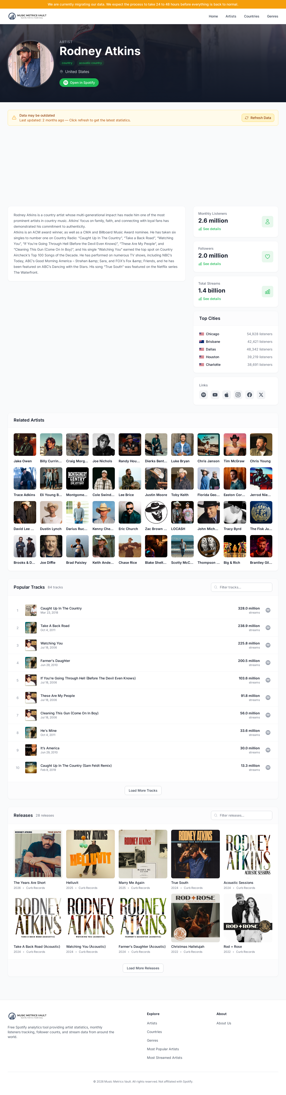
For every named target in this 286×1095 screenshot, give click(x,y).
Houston (212, 357)
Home (213, 16)
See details (209, 229)
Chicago (212, 334)
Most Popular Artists (163, 1049)
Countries (251, 16)
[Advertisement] (143, 164)
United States (77, 71)
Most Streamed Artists (164, 1057)
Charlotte (213, 364)
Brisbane (213, 341)
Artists (231, 16)
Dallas (211, 349)
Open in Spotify (79, 82)
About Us (223, 1023)
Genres (272, 16)
